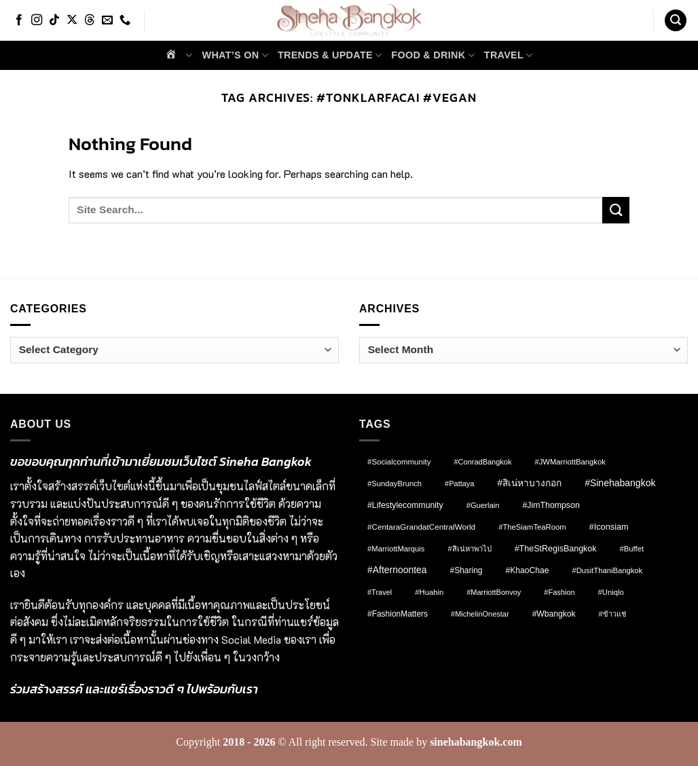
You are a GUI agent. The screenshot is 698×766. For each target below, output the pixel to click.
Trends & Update (330, 55)
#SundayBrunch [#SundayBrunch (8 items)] (394, 483)
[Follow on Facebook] (19, 20)
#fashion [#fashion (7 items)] (559, 592)
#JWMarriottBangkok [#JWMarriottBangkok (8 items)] (569, 462)
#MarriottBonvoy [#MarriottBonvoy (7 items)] (493, 592)
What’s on (235, 55)
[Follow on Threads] (89, 20)
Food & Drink (432, 55)
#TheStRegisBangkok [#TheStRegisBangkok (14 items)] (556, 548)
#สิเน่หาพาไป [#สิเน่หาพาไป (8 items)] (469, 549)
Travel (508, 55)
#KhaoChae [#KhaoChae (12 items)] (527, 570)
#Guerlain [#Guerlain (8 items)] (483, 505)
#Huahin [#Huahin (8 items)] (429, 592)
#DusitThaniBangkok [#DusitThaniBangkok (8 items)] (607, 570)
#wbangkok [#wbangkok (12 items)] (554, 614)
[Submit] (615, 210)
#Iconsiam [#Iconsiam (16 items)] (609, 527)
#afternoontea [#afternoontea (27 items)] (397, 569)
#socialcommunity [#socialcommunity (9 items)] (398, 462)
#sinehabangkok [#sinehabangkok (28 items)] (620, 482)
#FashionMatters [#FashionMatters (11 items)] (397, 614)
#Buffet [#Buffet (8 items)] (632, 549)
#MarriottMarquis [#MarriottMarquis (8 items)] (395, 549)
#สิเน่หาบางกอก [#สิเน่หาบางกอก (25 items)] (529, 483)
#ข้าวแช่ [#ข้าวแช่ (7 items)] (612, 614)
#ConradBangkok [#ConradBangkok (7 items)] (482, 462)
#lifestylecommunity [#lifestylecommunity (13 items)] (405, 505)
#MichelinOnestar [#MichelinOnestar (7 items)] (480, 614)
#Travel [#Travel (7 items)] (379, 592)
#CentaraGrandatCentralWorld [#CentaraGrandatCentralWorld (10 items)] (421, 526)
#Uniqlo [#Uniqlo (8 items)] (611, 592)
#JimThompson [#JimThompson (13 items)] (550, 505)
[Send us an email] (107, 20)
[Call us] (125, 20)
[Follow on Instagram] (36, 20)
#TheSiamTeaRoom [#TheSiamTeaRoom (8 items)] (532, 527)
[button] (675, 21)
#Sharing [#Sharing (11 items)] (466, 570)
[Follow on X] (72, 20)
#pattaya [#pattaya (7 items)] (459, 483)
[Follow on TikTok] (54, 20)
